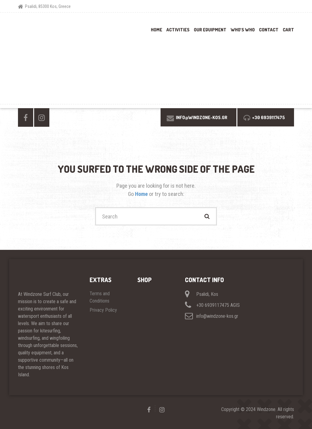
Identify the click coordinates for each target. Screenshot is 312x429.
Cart (288, 30)
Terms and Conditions (100, 297)
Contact (268, 30)
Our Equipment (210, 30)
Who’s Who (243, 30)
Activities (178, 30)
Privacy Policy (103, 310)
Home (156, 30)
